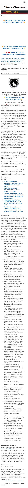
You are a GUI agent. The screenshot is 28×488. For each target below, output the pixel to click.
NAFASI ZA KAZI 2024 (18, 60)
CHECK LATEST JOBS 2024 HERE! (14, 481)
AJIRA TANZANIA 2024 (19, 58)
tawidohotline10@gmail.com (9, 448)
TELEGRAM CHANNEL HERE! (16, 54)
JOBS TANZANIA (8, 60)
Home (2, 58)
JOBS (2, 60)
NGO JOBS (3, 61)
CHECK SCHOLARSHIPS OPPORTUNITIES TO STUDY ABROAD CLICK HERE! (11, 190)
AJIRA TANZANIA (9, 58)
